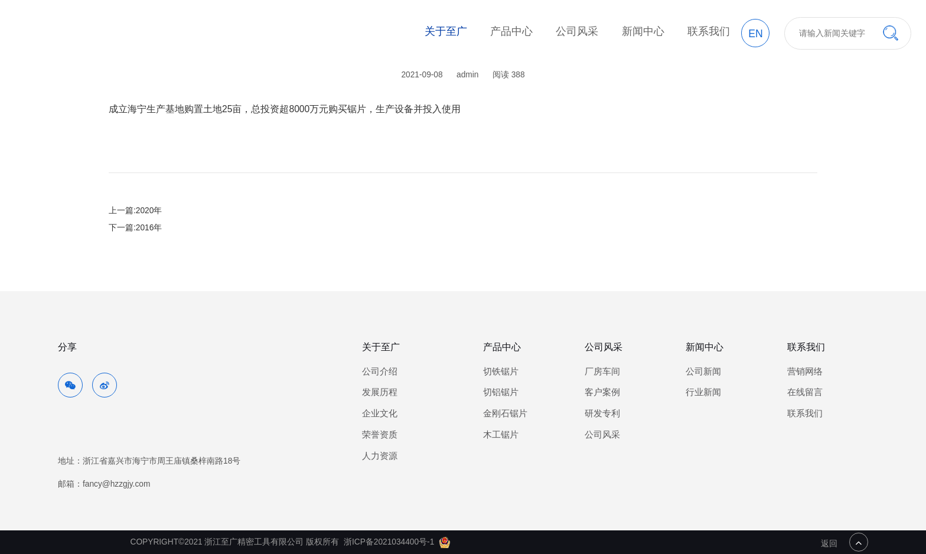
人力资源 (379, 456)
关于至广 (446, 31)
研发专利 (602, 413)
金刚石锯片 (505, 413)
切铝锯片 (501, 392)
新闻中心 (643, 31)
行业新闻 (703, 392)
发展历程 (379, 392)
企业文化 (379, 413)
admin (467, 74)
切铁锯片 (501, 371)
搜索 (890, 33)
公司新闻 (703, 371)
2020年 (149, 210)
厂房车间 (602, 371)
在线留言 (805, 392)
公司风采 (577, 31)
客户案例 (602, 392)
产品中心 (511, 31)
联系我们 (708, 31)
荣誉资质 (379, 434)
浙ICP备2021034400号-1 (389, 541)
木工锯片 (501, 434)
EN (755, 34)
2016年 (149, 227)
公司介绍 (379, 371)
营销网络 (805, 371)
